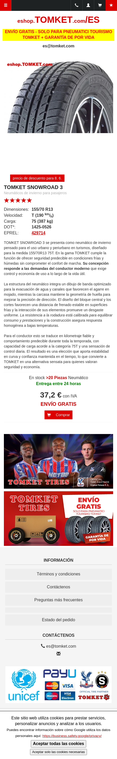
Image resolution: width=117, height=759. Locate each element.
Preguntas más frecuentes (58, 600)
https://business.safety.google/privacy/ (72, 736)
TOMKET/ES (58, 20)
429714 (38, 233)
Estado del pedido (58, 620)
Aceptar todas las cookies (58, 743)
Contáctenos (58, 587)
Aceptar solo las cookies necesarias (58, 752)
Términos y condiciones (58, 574)
